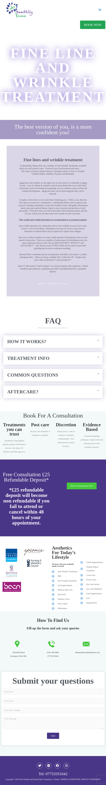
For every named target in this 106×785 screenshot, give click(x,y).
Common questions (32, 375)
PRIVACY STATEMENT (91, 779)
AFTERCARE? (22, 391)
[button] (53, 341)
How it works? (26, 341)
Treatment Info (28, 358)
